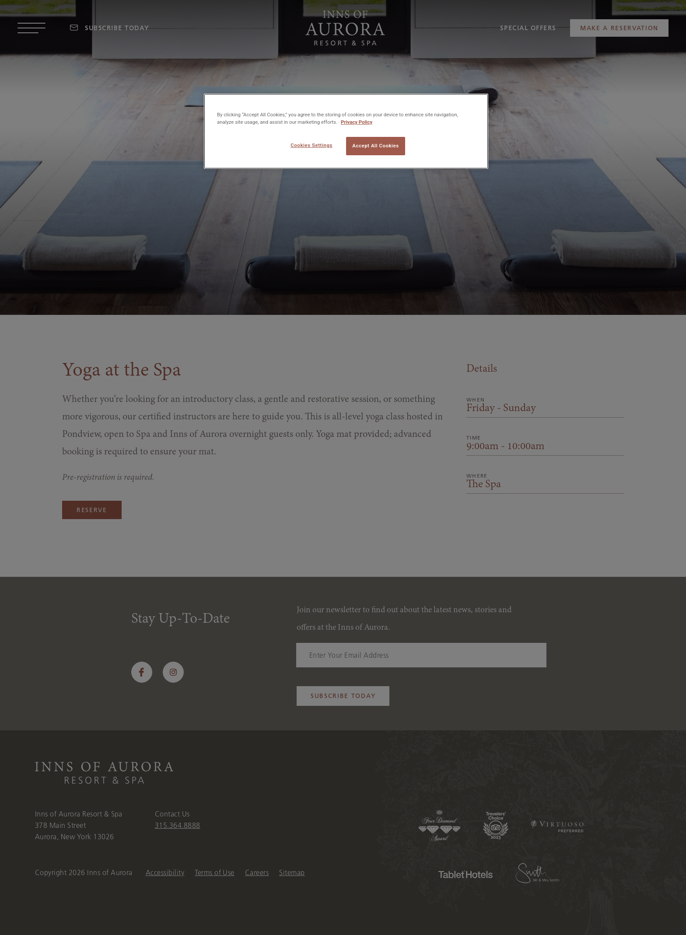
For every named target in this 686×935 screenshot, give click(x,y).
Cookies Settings (311, 145)
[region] (346, 131)
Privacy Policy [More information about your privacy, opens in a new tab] (356, 122)
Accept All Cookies (375, 146)
